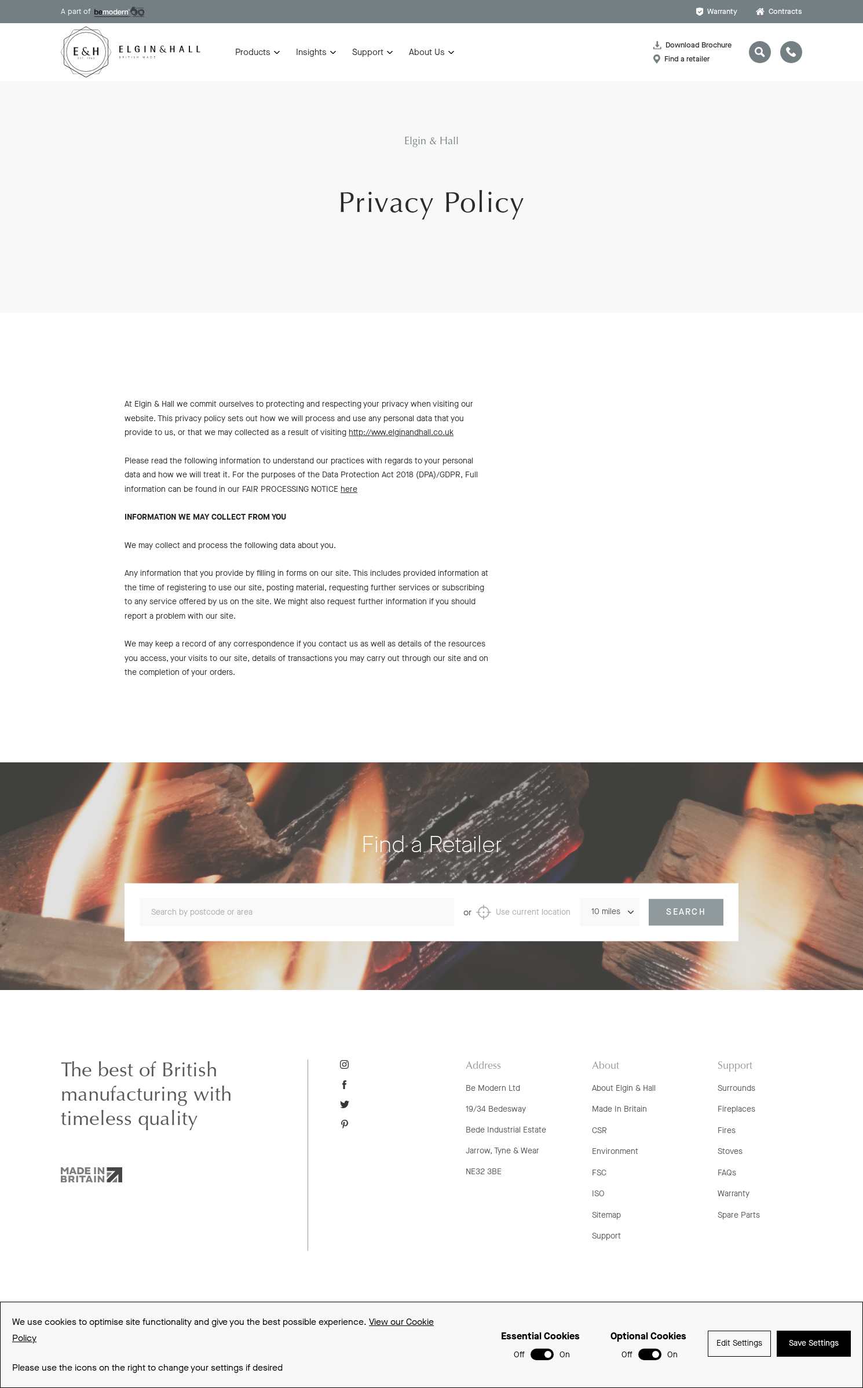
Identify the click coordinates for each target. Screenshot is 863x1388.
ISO (598, 1193)
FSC (599, 1172)
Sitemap (606, 1215)
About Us (427, 52)
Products (252, 52)
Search (686, 927)
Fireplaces (736, 1109)
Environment (615, 1151)
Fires (727, 1130)
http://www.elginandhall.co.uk (401, 437)
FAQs (727, 1172)
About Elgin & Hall (624, 1088)
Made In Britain (619, 1109)
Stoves (730, 1151)
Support (367, 52)
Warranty (716, 11)
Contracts (779, 11)
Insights (311, 52)
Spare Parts (739, 1215)
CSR (599, 1130)
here (349, 493)
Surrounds (736, 1088)
